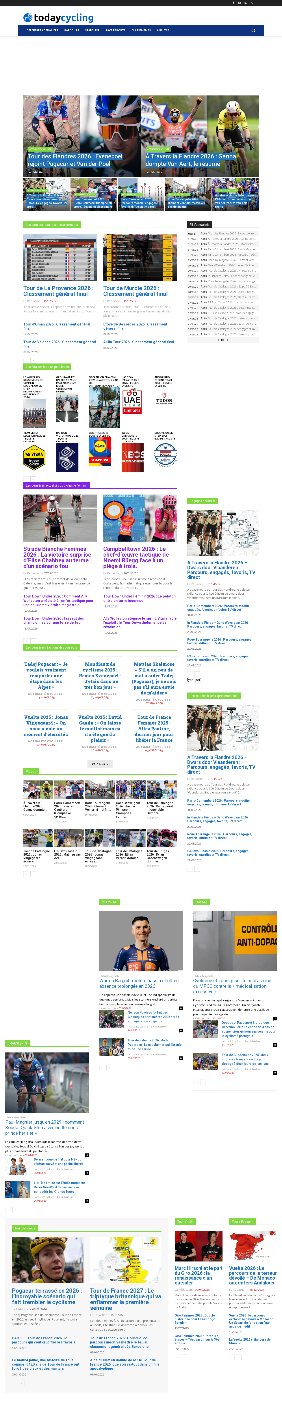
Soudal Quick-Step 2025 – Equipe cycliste (164, 436)
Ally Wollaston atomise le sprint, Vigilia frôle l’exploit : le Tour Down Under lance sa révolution (140, 622)
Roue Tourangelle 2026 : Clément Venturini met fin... (98, 806)
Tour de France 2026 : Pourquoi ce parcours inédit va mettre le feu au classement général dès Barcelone (119, 1342)
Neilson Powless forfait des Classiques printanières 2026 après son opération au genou (153, 1017)
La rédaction (32, 301)
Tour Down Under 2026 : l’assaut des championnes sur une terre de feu (53, 620)
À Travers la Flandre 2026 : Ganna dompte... (35, 806)
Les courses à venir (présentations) (214, 696)
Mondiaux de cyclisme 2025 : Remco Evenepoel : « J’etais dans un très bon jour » (100, 675)
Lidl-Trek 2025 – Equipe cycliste (99, 434)
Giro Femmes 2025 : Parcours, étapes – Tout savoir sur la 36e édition (197, 1339)
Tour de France (25, 1228)
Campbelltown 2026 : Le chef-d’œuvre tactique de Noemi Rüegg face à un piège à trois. (136, 557)
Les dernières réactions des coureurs (51, 647)
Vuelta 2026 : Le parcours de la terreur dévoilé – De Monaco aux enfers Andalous (253, 1275)
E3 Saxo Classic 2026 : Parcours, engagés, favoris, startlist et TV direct (218, 658)
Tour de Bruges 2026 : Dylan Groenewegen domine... (158, 856)
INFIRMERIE (110, 902)
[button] (253, 30)
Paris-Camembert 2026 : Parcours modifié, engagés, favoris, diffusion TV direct (218, 607)
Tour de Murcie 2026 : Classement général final (135, 291)
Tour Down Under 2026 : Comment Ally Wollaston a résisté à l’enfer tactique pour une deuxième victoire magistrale (58, 600)
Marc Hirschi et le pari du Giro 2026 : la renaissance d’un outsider (198, 1275)
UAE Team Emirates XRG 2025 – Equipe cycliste (130, 381)
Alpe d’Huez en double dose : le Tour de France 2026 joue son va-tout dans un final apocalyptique (125, 1364)
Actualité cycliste (40, 149)
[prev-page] (26, 360)
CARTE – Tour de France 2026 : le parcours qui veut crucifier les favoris (43, 1340)
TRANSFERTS (17, 1043)
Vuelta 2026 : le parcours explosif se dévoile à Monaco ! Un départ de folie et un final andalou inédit (251, 1321)
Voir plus (100, 764)
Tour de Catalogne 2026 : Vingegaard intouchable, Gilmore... (160, 808)
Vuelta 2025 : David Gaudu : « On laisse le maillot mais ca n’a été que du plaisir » (100, 728)
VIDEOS (31, 771)
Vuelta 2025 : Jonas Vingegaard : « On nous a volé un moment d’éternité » (46, 725)
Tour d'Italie (185, 1221)
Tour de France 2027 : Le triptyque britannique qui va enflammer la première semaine (125, 1299)
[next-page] (33, 360)
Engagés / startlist (202, 501)
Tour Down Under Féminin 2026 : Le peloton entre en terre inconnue (139, 598)
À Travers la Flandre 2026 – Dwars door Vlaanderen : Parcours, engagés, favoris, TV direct (221, 570)
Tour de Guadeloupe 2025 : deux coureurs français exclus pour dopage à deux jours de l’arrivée (245, 1059)
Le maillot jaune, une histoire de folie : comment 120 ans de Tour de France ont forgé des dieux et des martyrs (45, 1364)
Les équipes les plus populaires (47, 367)
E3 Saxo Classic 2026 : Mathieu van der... (67, 854)
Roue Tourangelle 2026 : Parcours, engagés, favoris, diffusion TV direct (219, 641)
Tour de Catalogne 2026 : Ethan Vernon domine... (129, 854)
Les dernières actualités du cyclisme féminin (56, 485)
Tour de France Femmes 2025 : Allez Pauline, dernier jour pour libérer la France (154, 728)
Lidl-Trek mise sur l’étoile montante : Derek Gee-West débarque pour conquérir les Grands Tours (60, 1187)
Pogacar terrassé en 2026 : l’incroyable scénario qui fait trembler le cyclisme (47, 1296)
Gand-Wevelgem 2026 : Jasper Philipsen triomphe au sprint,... (128, 809)
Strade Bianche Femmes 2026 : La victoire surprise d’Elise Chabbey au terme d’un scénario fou (57, 557)
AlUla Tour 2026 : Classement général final (138, 342)
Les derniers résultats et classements (52, 224)
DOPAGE (202, 902)
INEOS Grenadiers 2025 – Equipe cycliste (130, 437)
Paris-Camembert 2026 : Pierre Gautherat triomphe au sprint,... (67, 809)
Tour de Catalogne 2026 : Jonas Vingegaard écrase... (36, 856)
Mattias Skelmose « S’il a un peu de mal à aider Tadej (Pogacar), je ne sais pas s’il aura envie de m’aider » (154, 678)
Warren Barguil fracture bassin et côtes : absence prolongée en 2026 (140, 983)
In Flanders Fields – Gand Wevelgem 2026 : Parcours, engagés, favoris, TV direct (218, 624)
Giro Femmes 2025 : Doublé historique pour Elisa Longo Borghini (195, 1319)
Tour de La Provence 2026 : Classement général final (58, 291)
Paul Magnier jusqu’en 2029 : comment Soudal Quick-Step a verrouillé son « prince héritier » (44, 1127)
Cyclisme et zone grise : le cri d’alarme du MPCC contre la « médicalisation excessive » (232, 986)
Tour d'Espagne (242, 1221)
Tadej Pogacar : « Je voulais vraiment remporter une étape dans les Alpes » (46, 675)
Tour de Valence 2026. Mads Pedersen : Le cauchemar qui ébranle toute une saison (155, 1045)
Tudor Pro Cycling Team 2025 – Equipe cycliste (163, 381)
